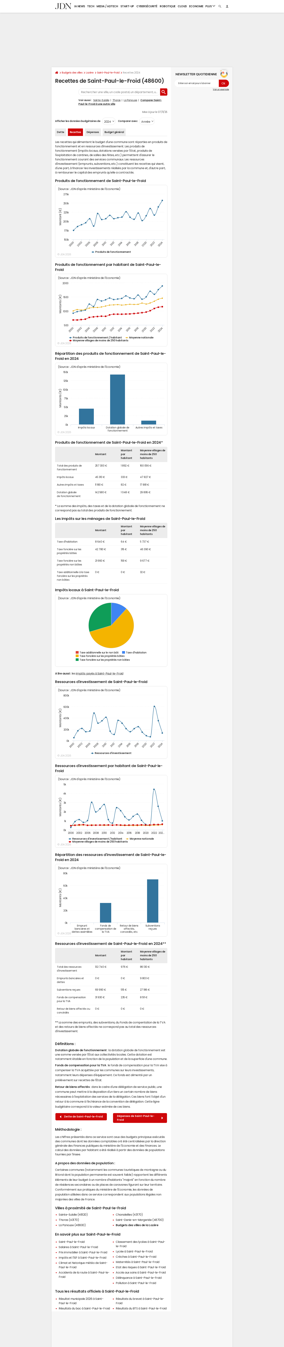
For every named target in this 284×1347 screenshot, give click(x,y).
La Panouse (130, 100)
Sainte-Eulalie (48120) (73, 1214)
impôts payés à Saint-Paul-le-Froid (99, 673)
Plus (210, 6)
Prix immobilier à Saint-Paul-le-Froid (83, 1252)
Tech (90, 6)
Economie (196, 6)
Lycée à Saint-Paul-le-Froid (134, 1251)
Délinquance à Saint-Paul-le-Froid (138, 1277)
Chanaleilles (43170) (129, 1214)
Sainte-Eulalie (101, 100)
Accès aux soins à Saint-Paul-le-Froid (141, 1272)
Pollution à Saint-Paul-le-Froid (136, 1282)
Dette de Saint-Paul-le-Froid (81, 1116)
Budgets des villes (72, 72)
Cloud (182, 6)
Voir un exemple (221, 89)
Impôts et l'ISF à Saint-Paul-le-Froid (82, 1257)
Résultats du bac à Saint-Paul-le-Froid (84, 1308)
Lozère (89, 72)
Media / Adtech (107, 6)
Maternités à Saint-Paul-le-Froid (137, 1261)
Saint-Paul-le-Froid (108, 72)
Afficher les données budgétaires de (77, 121)
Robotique (168, 6)
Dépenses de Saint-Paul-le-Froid (140, 1118)
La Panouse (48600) (72, 1225)
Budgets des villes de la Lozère (137, 1225)
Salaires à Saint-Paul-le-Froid (78, 1247)
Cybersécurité (146, 6)
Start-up (127, 6)
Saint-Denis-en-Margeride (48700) (140, 1219)
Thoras (116, 100)
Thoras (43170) (69, 1219)
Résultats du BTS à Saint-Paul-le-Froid (141, 1308)
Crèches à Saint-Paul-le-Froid (136, 1256)
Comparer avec (127, 121)
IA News (79, 6)
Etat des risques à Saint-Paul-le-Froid (141, 1267)
